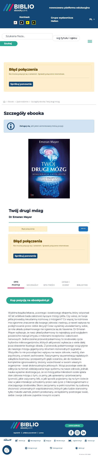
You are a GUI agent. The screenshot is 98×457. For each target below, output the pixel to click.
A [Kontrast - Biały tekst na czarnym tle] (21, 22)
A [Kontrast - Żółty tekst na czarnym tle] (33, 22)
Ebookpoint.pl (34, 441)
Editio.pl (80, 448)
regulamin (16, 433)
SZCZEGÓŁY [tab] (32, 285)
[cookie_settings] (7, 450)
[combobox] (66, 38)
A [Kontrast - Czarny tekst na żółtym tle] (27, 22)
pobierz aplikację (74, 425)
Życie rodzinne (22, 102)
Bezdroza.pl (59, 441)
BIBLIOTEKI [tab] (82, 285)
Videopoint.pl (56, 448)
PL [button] (91, 19)
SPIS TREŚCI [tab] (49, 285)
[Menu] (90, 41)
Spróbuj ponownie (21, 84)
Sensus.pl (89, 441)
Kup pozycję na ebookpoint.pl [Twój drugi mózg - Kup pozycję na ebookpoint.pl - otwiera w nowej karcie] (29, 300)
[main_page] (4, 102)
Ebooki (11, 102)
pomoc (41, 433)
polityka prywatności (29, 433)
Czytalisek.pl (75, 441)
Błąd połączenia (28, 229)
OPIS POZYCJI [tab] (16, 283)
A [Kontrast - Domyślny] (15, 22)
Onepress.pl (31, 448)
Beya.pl (47, 441)
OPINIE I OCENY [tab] (66, 283)
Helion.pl (20, 441)
